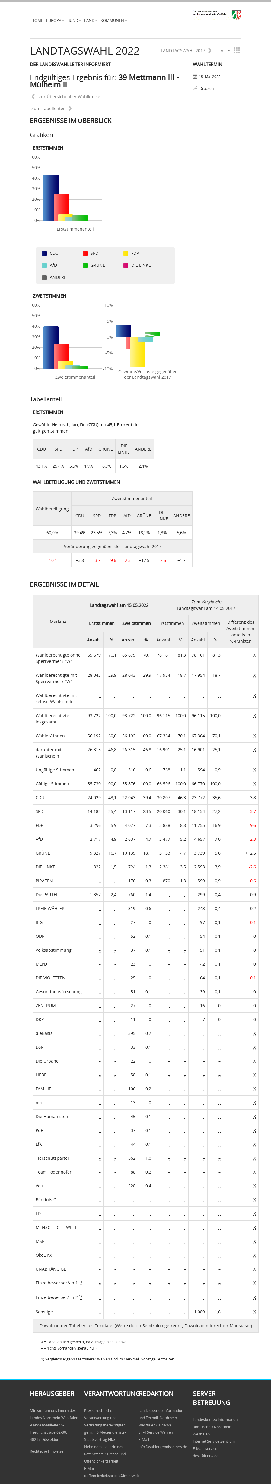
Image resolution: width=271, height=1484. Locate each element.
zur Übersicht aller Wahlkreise (65, 96)
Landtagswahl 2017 (186, 50)
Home (37, 20)
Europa (53, 20)
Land (89, 20)
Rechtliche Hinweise (46, 1451)
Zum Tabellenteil (51, 108)
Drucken (206, 88)
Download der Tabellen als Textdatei (76, 1325)
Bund (72, 20)
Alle (229, 50)
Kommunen (112, 20)
